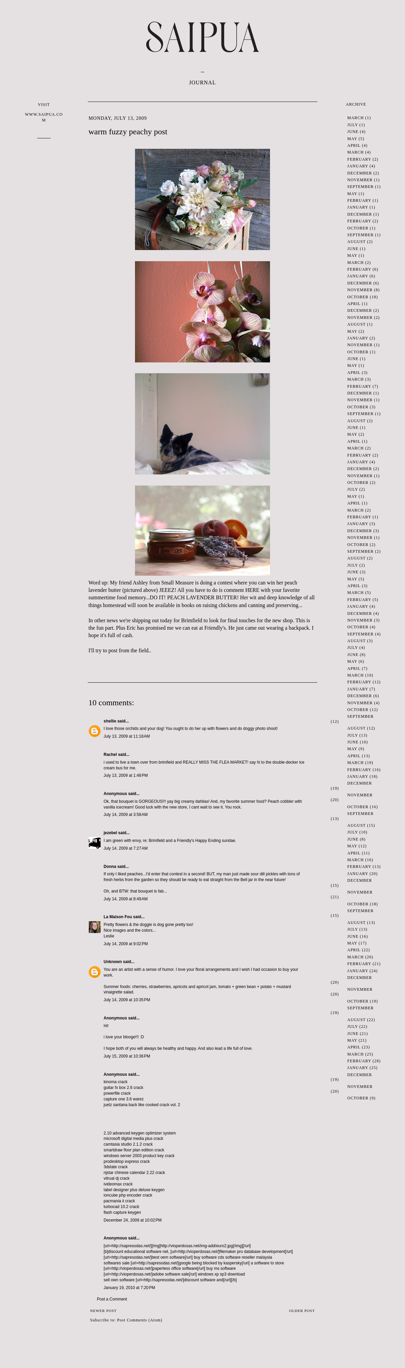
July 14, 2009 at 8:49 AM (125, 899)
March (355, 117)
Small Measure (177, 582)
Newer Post (103, 1311)
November (360, 179)
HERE (252, 590)
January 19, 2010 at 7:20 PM (129, 1287)
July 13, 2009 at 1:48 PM (126, 775)
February (359, 159)
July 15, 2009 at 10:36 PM (127, 1056)
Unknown (113, 961)
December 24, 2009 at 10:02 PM (133, 1220)
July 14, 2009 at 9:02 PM (126, 943)
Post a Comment (112, 1299)
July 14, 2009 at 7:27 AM (125, 848)
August (356, 241)
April (353, 145)
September (360, 186)
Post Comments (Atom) (139, 1320)
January (357, 166)
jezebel (110, 832)
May (352, 138)
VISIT (44, 112)
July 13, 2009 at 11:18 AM (127, 736)
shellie (110, 721)
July (352, 124)
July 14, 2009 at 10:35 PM (127, 999)
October (358, 228)
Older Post (302, 1311)
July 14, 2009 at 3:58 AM (125, 814)
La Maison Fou (118, 916)
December (359, 173)
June (352, 131)
